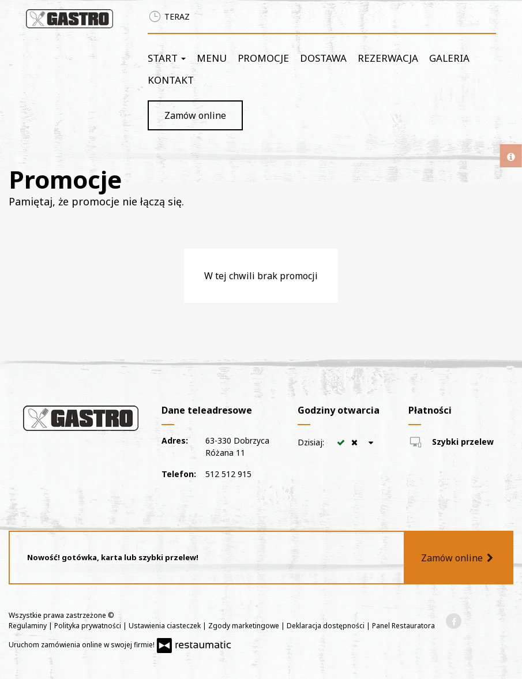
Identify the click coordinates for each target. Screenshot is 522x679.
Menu (212, 58)
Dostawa (323, 58)
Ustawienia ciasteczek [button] (165, 626)
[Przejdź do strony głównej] (69, 18)
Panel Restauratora (403, 626)
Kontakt (171, 80)
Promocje (263, 58)
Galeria (449, 58)
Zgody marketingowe (244, 626)
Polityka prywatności (88, 626)
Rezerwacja (388, 58)
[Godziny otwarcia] (371, 442)
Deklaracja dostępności (326, 626)
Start (167, 58)
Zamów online (195, 115)
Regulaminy (28, 626)
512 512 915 (228, 473)
